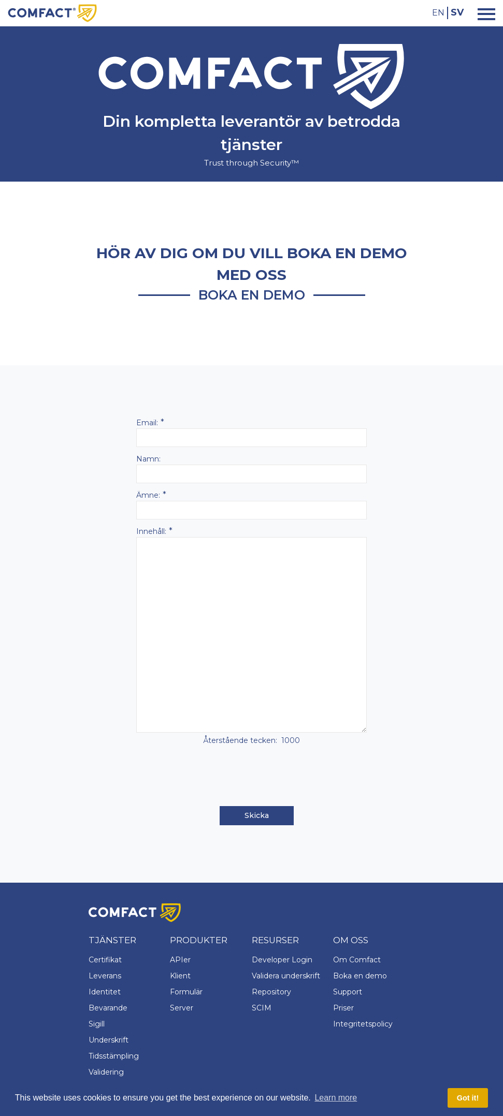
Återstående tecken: (240, 740)
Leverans (105, 975)
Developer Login (282, 959)
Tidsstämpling (114, 1056)
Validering (106, 1072)
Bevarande (108, 1008)
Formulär (186, 991)
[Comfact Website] (52, 12)
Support (347, 991)
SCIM (261, 1008)
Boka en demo (360, 975)
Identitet (105, 991)
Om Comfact (357, 959)
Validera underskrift (286, 975)
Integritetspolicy (363, 1024)
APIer (180, 959)
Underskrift (108, 1040)
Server (181, 1008)
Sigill (97, 1024)
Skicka (257, 815)
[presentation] (251, 776)
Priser (343, 1008)
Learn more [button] (335, 1097)
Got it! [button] (468, 1098)
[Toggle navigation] (483, 13)
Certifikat (105, 959)
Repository (271, 991)
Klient (180, 975)
